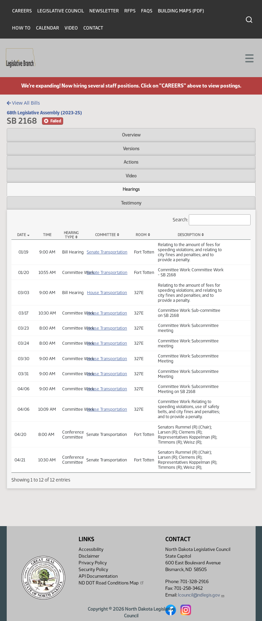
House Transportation (107, 292)
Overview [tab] (131, 134)
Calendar (47, 28)
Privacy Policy (93, 563)
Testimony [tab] (131, 203)
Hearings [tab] (131, 189)
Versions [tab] (131, 148)
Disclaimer (89, 556)
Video (71, 28)
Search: (212, 219)
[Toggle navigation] (249, 57)
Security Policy (93, 569)
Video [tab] (131, 175)
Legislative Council (60, 11)
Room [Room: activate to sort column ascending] (141, 235)
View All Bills (23, 103)
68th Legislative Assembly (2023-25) (44, 113)
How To (21, 28)
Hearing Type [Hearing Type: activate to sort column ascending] (71, 235)
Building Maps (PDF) (181, 11)
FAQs (146, 11)
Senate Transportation (107, 252)
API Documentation (98, 576)
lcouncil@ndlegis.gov (201, 595)
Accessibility (91, 549)
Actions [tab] (131, 162)
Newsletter (104, 11)
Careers (22, 11)
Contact (93, 28)
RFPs (130, 11)
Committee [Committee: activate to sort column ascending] (105, 235)
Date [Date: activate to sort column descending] (21, 235)
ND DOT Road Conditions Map (111, 583)
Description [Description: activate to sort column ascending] (189, 235)
